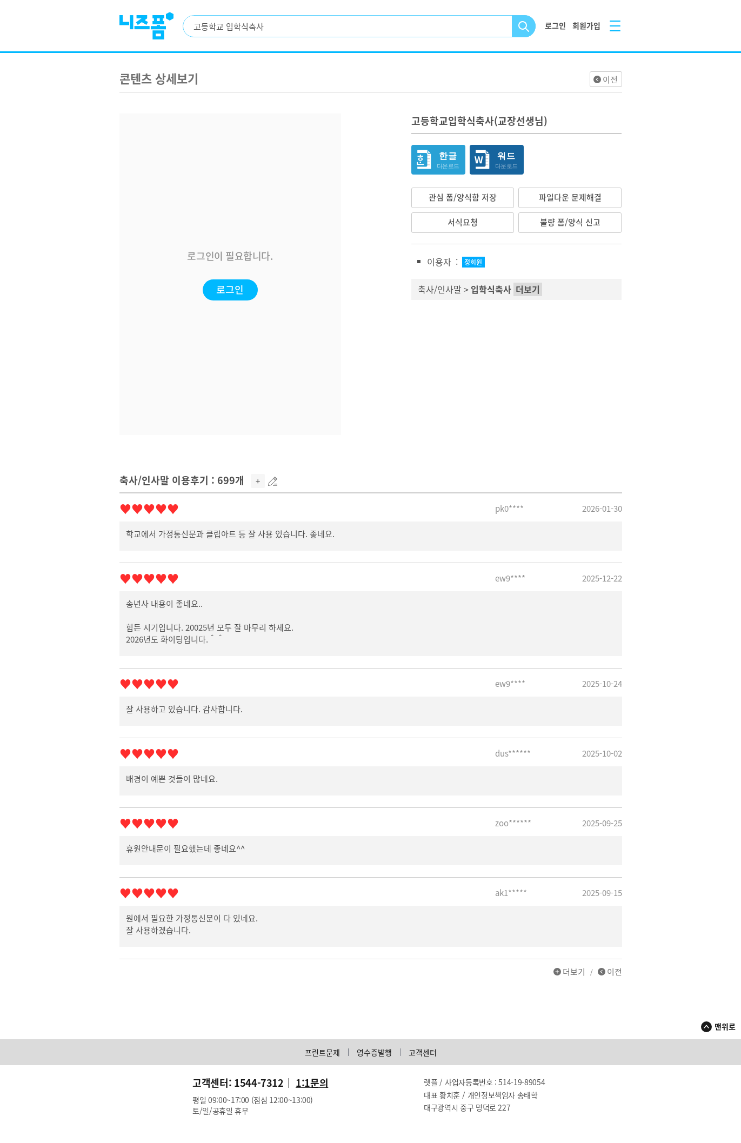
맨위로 (725, 1026)
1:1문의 (312, 1082)
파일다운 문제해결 (570, 197)
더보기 (574, 972)
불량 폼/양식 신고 (570, 222)
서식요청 (463, 222)
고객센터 (423, 1052)
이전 (610, 79)
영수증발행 (374, 1052)
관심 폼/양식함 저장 (463, 197)
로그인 (230, 289)
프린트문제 (322, 1052)
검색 (524, 26)
